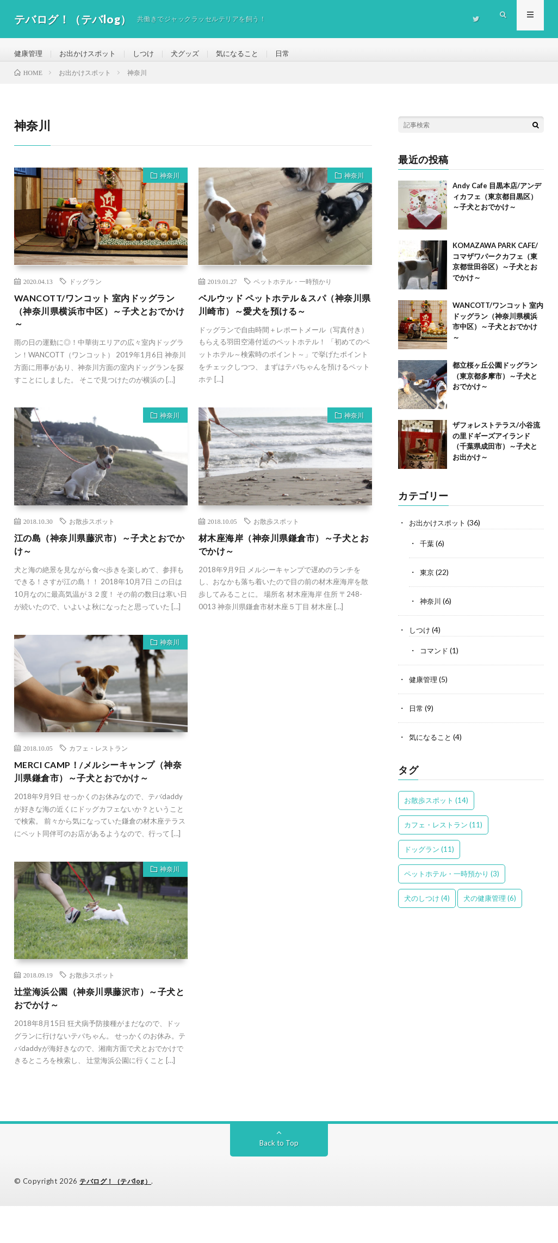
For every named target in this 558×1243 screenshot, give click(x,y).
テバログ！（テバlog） (118, 1218)
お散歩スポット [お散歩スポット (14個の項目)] (436, 805)
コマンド (435, 657)
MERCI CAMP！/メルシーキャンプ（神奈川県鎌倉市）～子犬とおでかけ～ (99, 797)
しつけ (150, 54)
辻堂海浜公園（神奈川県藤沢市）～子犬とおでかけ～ (99, 1034)
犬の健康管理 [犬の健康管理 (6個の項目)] (489, 903)
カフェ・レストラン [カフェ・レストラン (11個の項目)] (443, 829)
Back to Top (279, 1180)
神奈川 (166, 186)
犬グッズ (194, 54)
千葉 (427, 552)
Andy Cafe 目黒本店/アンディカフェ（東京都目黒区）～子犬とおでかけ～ (496, 206)
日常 (296, 54)
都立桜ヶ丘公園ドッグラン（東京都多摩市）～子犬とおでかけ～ (494, 385)
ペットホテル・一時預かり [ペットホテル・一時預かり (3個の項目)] (451, 878)
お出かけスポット (91, 54)
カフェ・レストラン (98, 765)
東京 (427, 580)
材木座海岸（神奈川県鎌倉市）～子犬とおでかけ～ (284, 560)
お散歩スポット (92, 535)
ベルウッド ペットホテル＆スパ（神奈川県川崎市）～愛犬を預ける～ (285, 315)
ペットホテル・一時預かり (292, 290)
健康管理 (29, 54)
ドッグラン (85, 290)
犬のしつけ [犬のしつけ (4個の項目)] (427, 903)
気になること (249, 54)
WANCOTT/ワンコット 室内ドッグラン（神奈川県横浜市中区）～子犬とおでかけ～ (99, 322)
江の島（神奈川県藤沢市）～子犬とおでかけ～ (99, 560)
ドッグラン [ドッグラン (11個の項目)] (429, 854)
